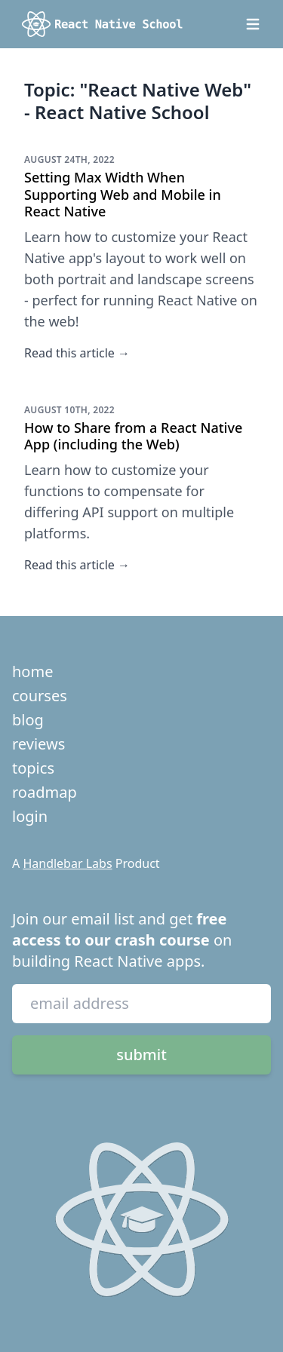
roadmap (44, 792)
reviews (38, 744)
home (32, 671)
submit (141, 1054)
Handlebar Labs (67, 863)
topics (33, 768)
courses (39, 695)
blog (28, 720)
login (30, 816)
